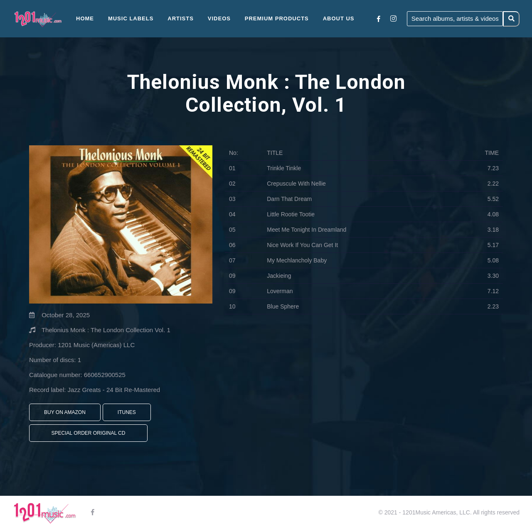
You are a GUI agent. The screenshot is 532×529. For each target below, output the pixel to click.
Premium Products (277, 18)
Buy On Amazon (65, 412)
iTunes (127, 412)
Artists (180, 18)
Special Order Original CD (89, 433)
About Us (339, 18)
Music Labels (131, 18)
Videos (219, 18)
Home (85, 18)
